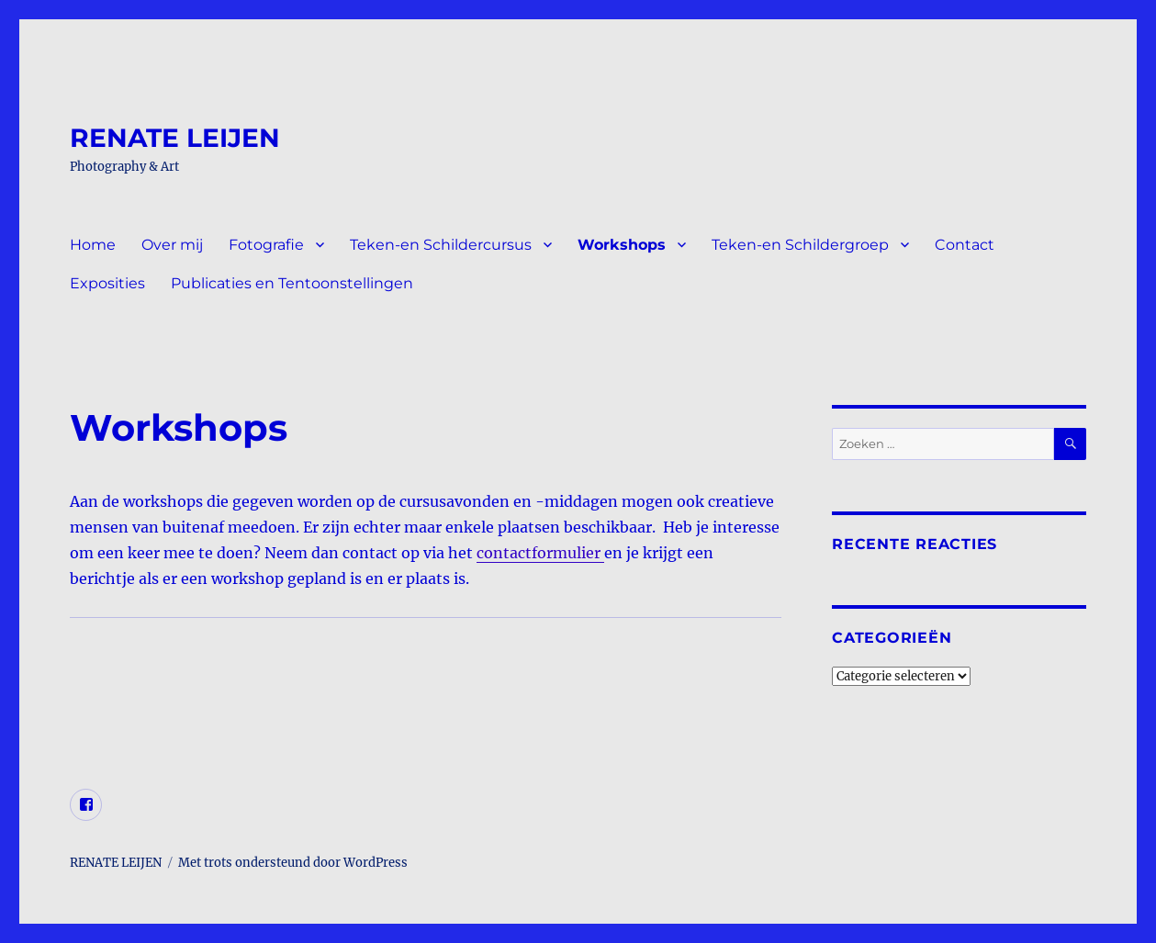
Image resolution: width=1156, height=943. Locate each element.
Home (93, 244)
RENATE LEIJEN (175, 137)
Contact (964, 244)
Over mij (172, 244)
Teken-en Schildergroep (800, 244)
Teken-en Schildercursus (441, 244)
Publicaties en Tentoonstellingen (292, 283)
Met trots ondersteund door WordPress (293, 862)
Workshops (622, 244)
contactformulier (540, 553)
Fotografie (266, 244)
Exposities (107, 283)
